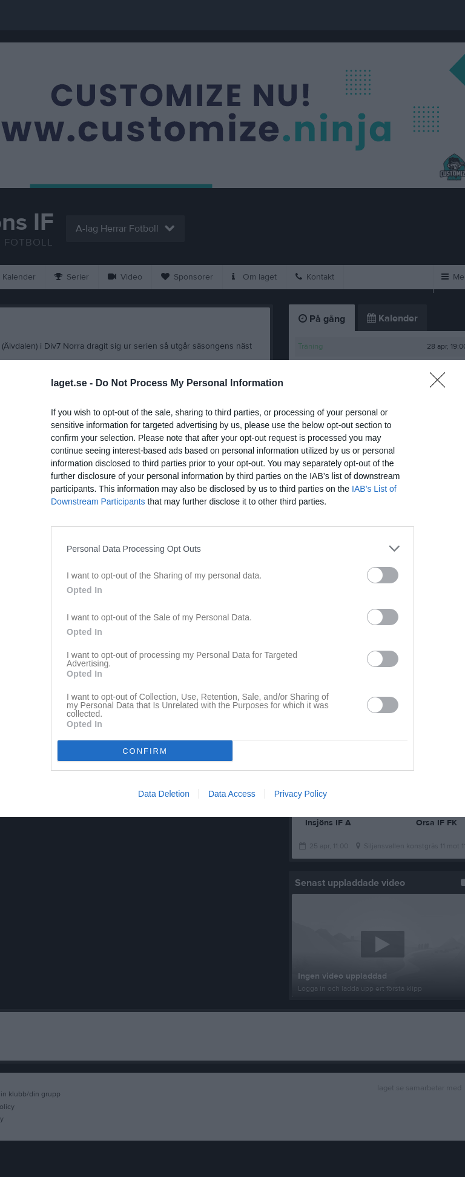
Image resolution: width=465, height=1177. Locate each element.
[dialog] (232, 588)
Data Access (232, 794)
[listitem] (232, 548)
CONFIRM (145, 751)
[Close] (441, 383)
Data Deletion (164, 794)
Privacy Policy (300, 794)
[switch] (382, 575)
